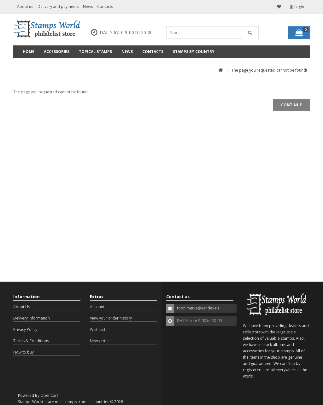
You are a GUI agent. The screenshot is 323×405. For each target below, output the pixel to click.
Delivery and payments (58, 6)
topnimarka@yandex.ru (198, 308)
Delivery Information (31, 318)
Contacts (105, 6)
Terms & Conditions (31, 340)
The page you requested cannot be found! (269, 70)
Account (97, 306)
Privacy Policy (25, 329)
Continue (291, 105)
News (88, 6)
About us (25, 6)
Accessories (56, 51)
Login (297, 6)
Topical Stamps (95, 51)
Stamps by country (193, 51)
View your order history (111, 318)
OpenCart (49, 395)
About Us (21, 306)
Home (28, 51)
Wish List (97, 329)
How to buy (23, 352)
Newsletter (99, 340)
